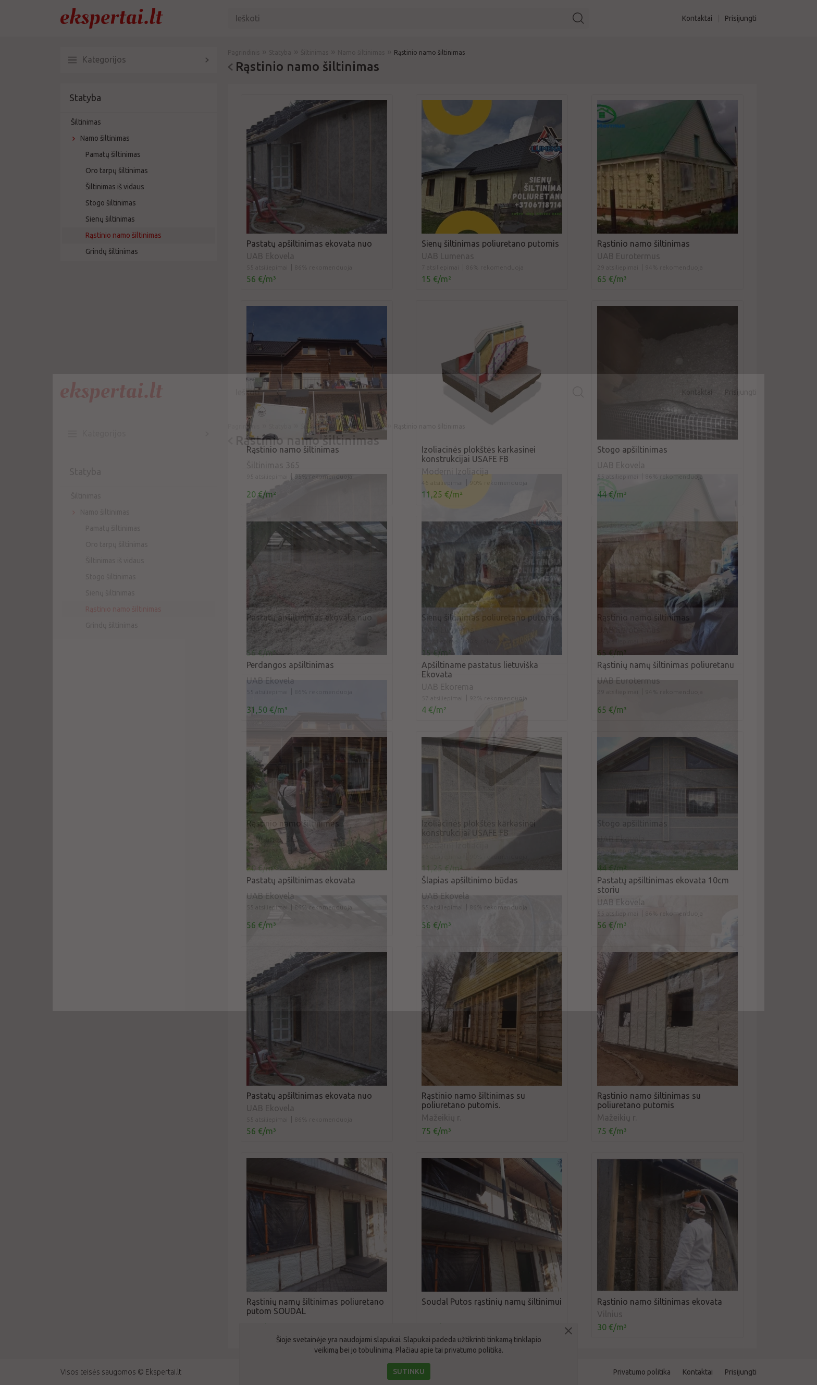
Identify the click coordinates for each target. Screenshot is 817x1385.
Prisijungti (741, 392)
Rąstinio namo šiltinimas (123, 609)
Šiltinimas (86, 496)
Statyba (85, 471)
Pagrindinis (243, 426)
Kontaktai (697, 392)
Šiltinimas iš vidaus (114, 560)
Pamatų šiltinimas (113, 528)
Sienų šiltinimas (110, 593)
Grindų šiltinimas (111, 625)
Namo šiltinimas (105, 512)
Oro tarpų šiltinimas (116, 544)
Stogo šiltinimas (110, 577)
